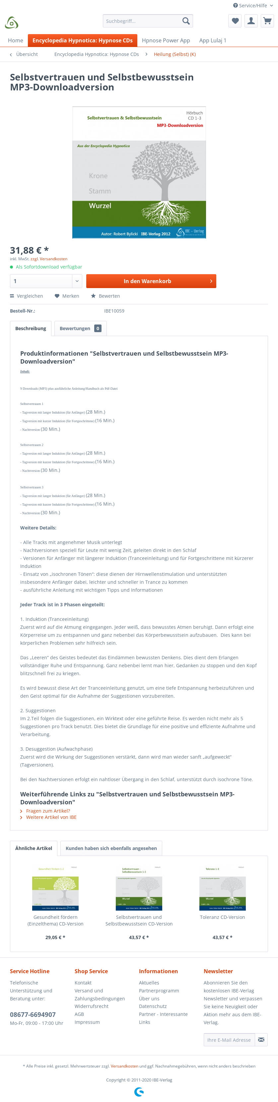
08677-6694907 (33, 1014)
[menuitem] (148, 24)
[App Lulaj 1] (213, 40)
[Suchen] (186, 20)
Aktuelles (149, 982)
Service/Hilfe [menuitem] (250, 5)
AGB (79, 1014)
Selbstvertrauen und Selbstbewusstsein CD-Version (139, 920)
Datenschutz (153, 1006)
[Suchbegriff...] (148, 20)
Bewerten (105, 296)
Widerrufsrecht (91, 1006)
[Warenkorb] (267, 20)
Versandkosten (124, 1066)
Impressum (87, 1022)
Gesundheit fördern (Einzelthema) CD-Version (56, 920)
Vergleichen (26, 296)
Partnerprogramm (159, 990)
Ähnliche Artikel (33, 848)
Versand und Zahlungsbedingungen (100, 994)
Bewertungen (81, 328)
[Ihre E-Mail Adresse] (229, 1039)
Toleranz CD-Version (222, 917)
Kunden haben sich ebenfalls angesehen (111, 848)
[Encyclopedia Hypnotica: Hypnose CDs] (82, 40)
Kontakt (83, 982)
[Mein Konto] (251, 20)
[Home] (15, 40)
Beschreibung (30, 328)
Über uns (149, 998)
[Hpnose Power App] (166, 40)
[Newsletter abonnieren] (261, 1039)
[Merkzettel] (235, 20)
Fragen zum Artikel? (45, 811)
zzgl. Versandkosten (49, 259)
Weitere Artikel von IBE (48, 817)
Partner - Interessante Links (163, 1018)
